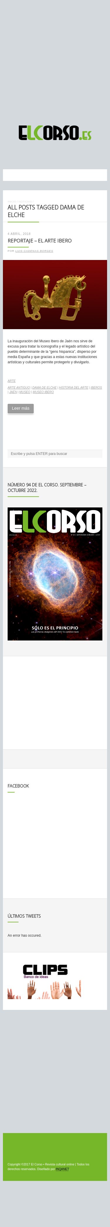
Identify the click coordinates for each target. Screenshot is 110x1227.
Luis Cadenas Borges (34, 250)
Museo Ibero (43, 392)
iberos (96, 387)
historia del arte (73, 387)
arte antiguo (19, 387)
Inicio (12, 201)
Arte (12, 381)
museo (24, 392)
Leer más (20, 408)
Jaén (13, 392)
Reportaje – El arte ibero (40, 240)
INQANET (62, 1169)
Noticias (25, 201)
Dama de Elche (44, 387)
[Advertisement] (55, 60)
